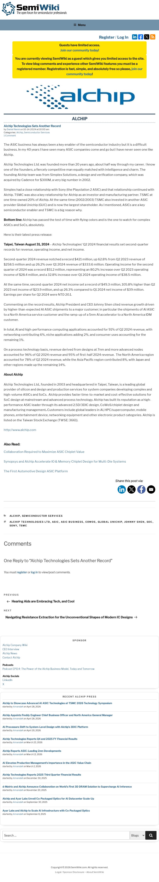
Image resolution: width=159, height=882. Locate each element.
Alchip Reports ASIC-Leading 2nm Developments (31, 750)
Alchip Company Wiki (15, 645)
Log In (122, 37)
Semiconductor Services (37, 132)
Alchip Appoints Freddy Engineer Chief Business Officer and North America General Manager (57, 715)
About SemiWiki (95, 872)
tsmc (23, 525)
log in (34, 572)
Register (106, 37)
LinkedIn (7, 680)
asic (55, 521)
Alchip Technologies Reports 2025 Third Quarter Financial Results (41, 774)
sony (13, 525)
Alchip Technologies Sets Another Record (32, 126)
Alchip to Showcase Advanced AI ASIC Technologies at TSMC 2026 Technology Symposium (57, 703)
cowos (90, 521)
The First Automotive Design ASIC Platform (36, 471)
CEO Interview (10, 649)
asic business (72, 521)
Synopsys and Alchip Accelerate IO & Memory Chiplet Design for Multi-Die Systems (65, 461)
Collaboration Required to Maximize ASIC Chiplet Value (44, 452)
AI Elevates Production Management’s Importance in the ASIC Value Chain (46, 762)
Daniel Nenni (13, 129)
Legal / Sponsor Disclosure (70, 872)
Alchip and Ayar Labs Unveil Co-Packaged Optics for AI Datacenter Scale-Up (48, 798)
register (22, 572)
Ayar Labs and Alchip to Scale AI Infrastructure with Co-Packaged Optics (46, 810)
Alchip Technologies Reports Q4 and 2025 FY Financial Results (39, 738)
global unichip (110, 521)
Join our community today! (79, 50)
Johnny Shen (134, 521)
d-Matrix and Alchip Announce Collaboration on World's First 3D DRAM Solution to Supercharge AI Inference (67, 786)
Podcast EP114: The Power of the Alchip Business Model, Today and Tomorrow (48, 668)
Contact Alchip (11, 657)
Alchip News (9, 653)
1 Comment (10, 135)
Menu (79, 25)
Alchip (19, 132)
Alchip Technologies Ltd (30, 521)
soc (150, 521)
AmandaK (18, 706)
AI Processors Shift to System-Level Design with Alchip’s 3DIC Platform (45, 726)
